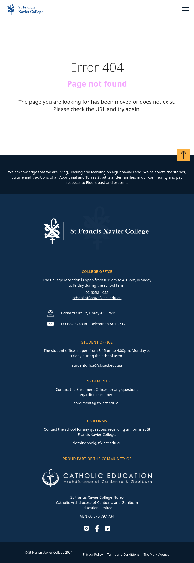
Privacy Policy (93, 554)
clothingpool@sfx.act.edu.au (97, 442)
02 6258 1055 (96, 292)
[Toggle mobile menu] (185, 9)
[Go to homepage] (25, 9)
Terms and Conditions (123, 554)
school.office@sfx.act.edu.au (97, 297)
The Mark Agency (156, 554)
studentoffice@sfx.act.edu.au (97, 365)
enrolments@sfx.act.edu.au (97, 403)
